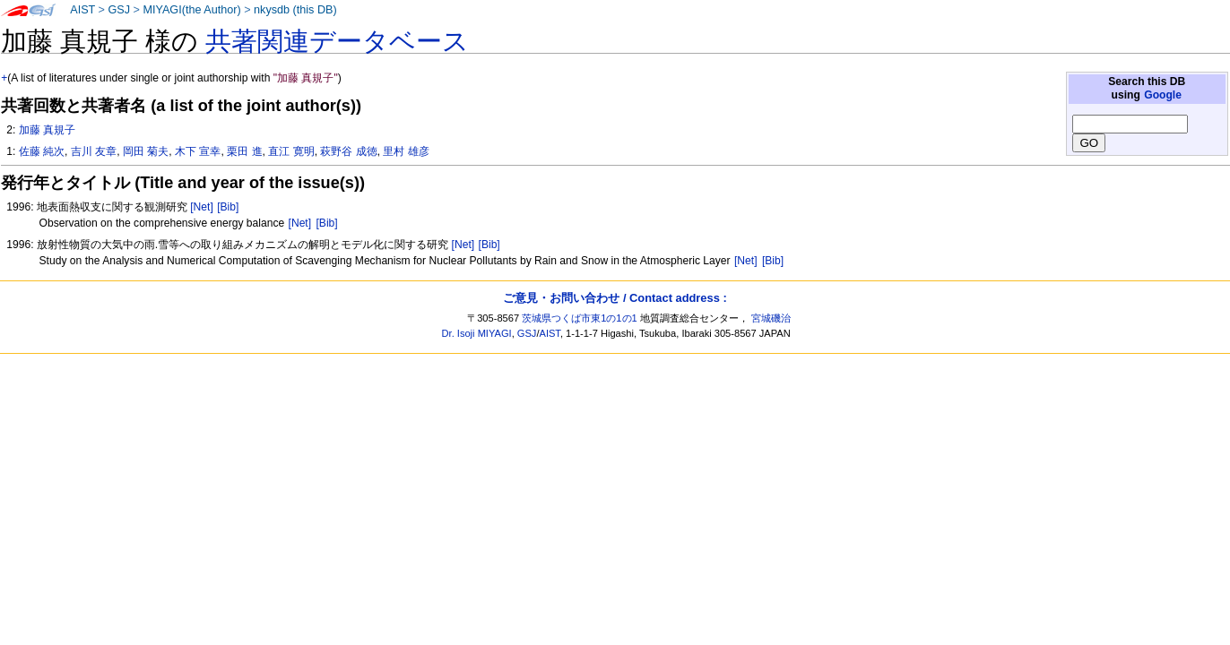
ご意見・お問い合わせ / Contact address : (614, 298)
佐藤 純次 (42, 151)
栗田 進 (244, 151)
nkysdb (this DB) (295, 10)
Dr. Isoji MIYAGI (477, 333)
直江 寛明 (291, 151)
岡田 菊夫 (146, 151)
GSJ (119, 10)
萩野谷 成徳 (348, 151)
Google (1163, 95)
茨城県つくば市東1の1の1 (579, 318)
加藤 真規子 (47, 130)
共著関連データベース (337, 41)
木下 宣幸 (198, 151)
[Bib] (227, 207)
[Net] (201, 207)
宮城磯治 (771, 318)
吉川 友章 (94, 151)
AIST (82, 10)
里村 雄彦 (406, 151)
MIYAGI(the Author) (191, 10)
